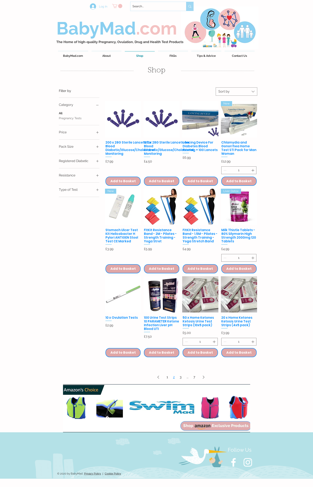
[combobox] (236, 91)
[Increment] (253, 170)
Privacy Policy (92, 473)
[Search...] (154, 6)
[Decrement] (224, 170)
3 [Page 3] (181, 377)
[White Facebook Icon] (233, 462)
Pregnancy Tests (70, 118)
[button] (117, 6)
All (60, 113)
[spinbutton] (239, 170)
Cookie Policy (113, 473)
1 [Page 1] (167, 377)
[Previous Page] (158, 377)
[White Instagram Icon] (248, 462)
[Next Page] (203, 377)
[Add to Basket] (123, 181)
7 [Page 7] (194, 377)
